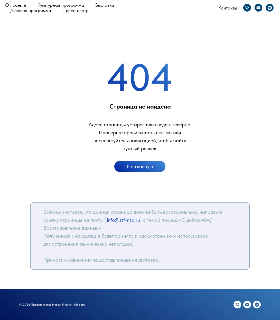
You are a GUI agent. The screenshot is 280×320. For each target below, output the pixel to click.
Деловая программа (30, 10)
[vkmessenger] (270, 8)
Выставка (104, 5)
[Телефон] (247, 8)
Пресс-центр (75, 10)
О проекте (15, 5)
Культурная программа (61, 5)
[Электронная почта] (258, 8)
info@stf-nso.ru (123, 220)
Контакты (227, 8)
